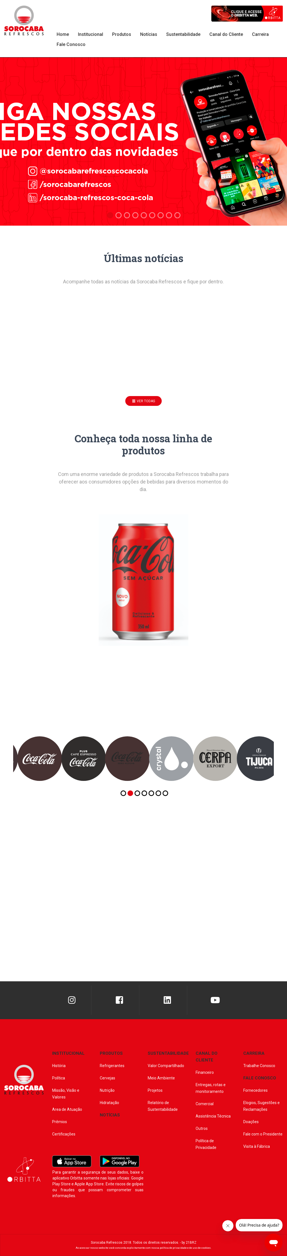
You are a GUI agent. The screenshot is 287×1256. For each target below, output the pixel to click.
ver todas (143, 401)
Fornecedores (255, 1090)
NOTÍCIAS (110, 1115)
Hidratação (109, 1102)
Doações (251, 1121)
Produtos (121, 34)
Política (58, 1078)
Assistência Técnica (213, 1116)
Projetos (155, 1090)
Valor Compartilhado (166, 1065)
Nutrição (107, 1090)
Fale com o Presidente (263, 1134)
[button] (123, 793)
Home (63, 34)
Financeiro (205, 1072)
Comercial (205, 1104)
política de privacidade (173, 1247)
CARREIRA (254, 1053)
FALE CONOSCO (259, 1078)
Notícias (148, 34)
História (59, 1065)
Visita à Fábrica (256, 1146)
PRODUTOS (111, 1053)
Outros (202, 1128)
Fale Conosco (71, 44)
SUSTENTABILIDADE (168, 1053)
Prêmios (59, 1121)
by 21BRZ (189, 1243)
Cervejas (107, 1078)
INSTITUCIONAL (68, 1053)
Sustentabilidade (183, 34)
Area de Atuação (67, 1109)
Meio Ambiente (161, 1078)
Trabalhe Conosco (259, 1065)
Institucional (90, 34)
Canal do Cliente (226, 34)
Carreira (260, 34)
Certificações (63, 1134)
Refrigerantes (112, 1065)
